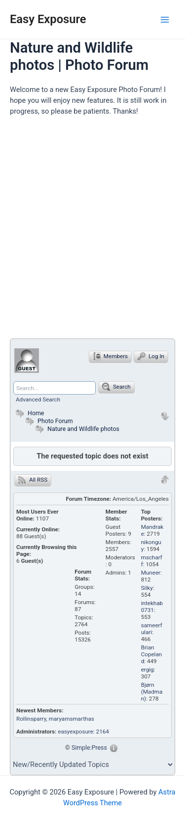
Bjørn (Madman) (152, 691)
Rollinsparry (31, 718)
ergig (147, 669)
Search (116, 387)
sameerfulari (151, 629)
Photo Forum (48, 421)
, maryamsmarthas (70, 718)
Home (28, 413)
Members (110, 356)
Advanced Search (38, 399)
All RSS (32, 480)
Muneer (150, 572)
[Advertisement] (92, 231)
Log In (151, 356)
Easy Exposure (48, 19)
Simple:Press (89, 747)
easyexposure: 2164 (83, 731)
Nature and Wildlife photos (83, 428)
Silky (147, 587)
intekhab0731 (152, 606)
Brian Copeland (151, 654)
